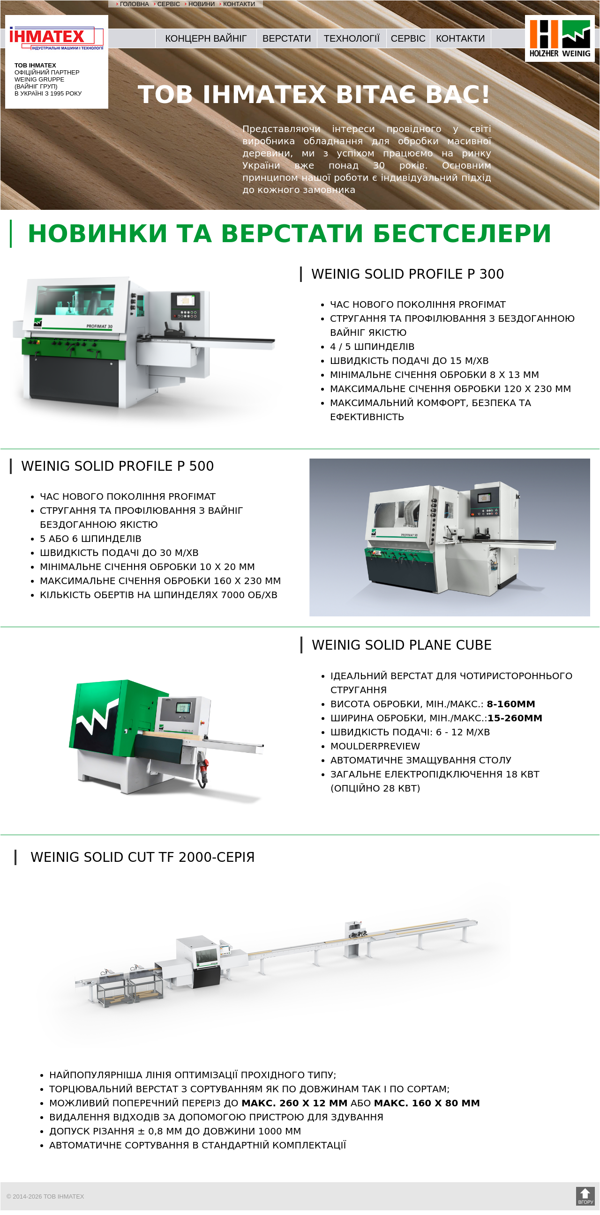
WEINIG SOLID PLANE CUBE (402, 645)
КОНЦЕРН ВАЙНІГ (206, 38)
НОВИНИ (201, 3)
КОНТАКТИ (239, 3)
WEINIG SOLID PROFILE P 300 (407, 274)
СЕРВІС (169, 3)
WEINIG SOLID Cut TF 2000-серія (142, 857)
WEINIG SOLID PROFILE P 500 (117, 466)
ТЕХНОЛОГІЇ (352, 38)
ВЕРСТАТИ (286, 38)
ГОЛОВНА (134, 3)
